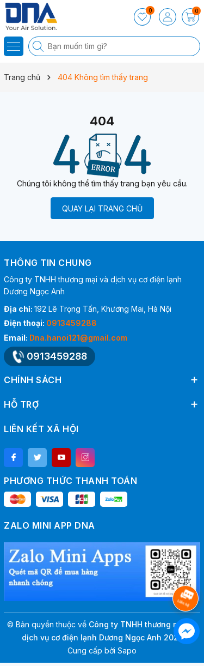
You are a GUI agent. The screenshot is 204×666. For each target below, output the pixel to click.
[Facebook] (13, 457)
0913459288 (71, 323)
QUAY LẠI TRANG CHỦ (102, 208)
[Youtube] (61, 457)
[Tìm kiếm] (39, 46)
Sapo (127, 650)
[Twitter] (37, 457)
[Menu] (13, 46)
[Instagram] (85, 457)
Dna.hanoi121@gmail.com (78, 337)
